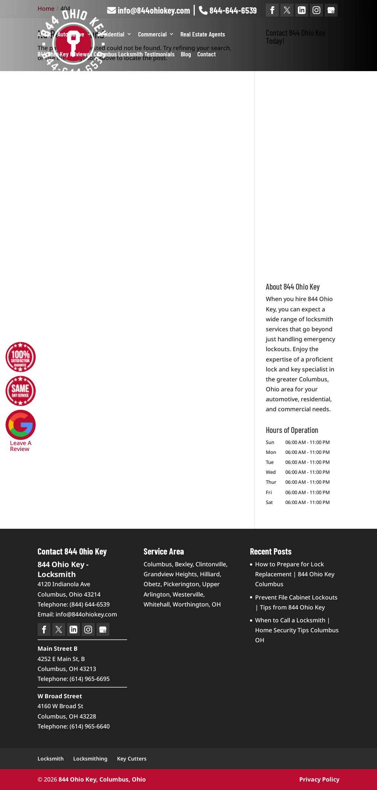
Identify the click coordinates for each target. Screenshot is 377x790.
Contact (206, 54)
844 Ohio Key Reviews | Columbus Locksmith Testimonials (106, 54)
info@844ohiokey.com (148, 10)
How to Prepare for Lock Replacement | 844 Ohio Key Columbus (294, 574)
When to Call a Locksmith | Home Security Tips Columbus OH (297, 630)
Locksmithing (90, 758)
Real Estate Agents (202, 34)
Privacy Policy (319, 779)
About (44, 34)
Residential (111, 34)
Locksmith (51, 758)
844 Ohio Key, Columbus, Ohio (102, 779)
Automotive (70, 34)
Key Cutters (132, 758)
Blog (186, 54)
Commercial (152, 34)
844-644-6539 (228, 10)
